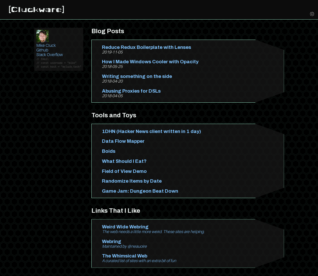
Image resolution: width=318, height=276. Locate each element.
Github (42, 50)
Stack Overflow (49, 54)
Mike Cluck (46, 45)
